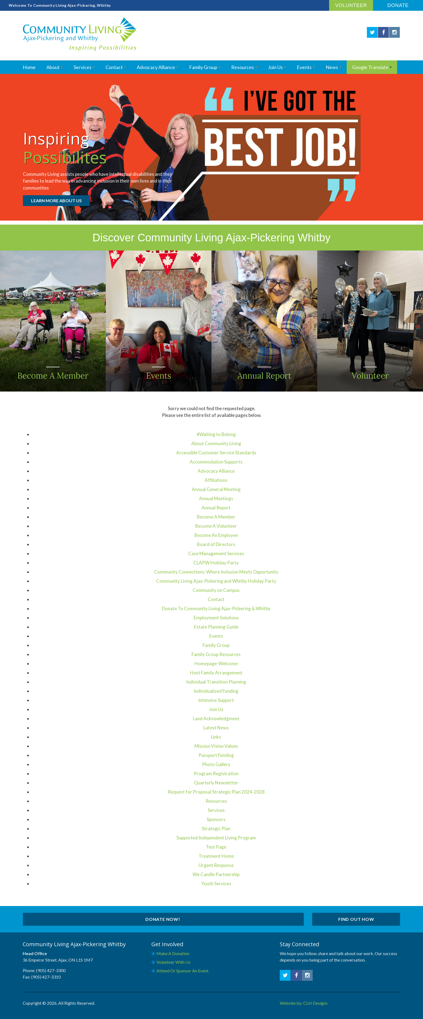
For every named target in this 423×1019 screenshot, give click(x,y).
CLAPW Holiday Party (216, 562)
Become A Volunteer (216, 526)
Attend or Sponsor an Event (182, 970)
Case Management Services (216, 553)
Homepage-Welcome (216, 663)
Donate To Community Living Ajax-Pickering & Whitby (216, 608)
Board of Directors (216, 544)
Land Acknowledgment (216, 718)
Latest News (216, 727)
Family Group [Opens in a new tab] (203, 67)
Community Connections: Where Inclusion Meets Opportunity (216, 572)
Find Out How (356, 919)
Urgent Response (216, 865)
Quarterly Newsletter (216, 782)
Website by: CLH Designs (304, 1003)
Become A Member (216, 517)
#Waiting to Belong (216, 434)
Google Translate (370, 67)
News (332, 67)
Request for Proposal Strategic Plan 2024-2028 (216, 792)
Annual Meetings (216, 498)
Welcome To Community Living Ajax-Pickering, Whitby (60, 5)
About (53, 67)
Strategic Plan (216, 828)
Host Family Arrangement (216, 672)
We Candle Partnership (216, 874)
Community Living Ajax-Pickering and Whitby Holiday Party (216, 581)
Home (29, 67)
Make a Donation (172, 953)
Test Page (216, 847)
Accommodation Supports (216, 462)
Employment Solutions (216, 617)
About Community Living (216, 443)
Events (304, 67)
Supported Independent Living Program (216, 837)
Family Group (216, 645)
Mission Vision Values (216, 746)
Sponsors (216, 819)
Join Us (275, 67)
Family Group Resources (216, 654)
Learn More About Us (56, 200)
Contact (114, 67)
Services (82, 67)
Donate (398, 5)
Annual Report (216, 507)
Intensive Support (216, 700)
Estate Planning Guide (216, 627)
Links (216, 737)
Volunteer (351, 5)
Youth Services (216, 883)
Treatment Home (216, 856)
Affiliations (216, 480)
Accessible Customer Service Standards (216, 452)
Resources (242, 67)
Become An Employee (216, 535)
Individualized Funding (216, 691)
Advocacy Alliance (156, 67)
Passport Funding (216, 755)
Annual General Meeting (216, 489)
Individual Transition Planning (216, 682)
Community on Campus (216, 590)
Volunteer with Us (173, 962)
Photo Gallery (216, 764)
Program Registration (216, 773)
